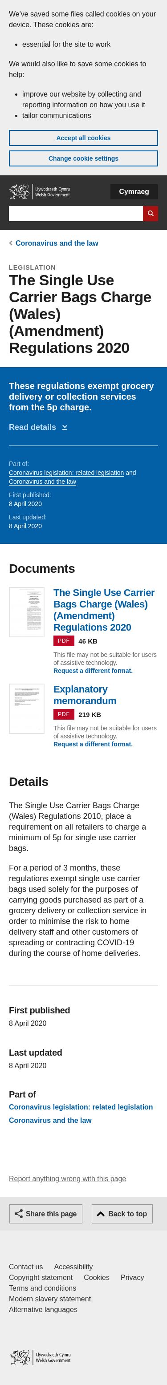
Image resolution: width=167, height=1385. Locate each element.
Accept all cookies (83, 138)
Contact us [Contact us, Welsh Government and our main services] (26, 1267)
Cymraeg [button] (134, 191)
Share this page (51, 1214)
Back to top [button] (127, 1214)
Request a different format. (93, 670)
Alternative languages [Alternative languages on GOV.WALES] (43, 1309)
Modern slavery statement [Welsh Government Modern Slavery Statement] (50, 1299)
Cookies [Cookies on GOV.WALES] (97, 1277)
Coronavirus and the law (57, 243)
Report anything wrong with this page (67, 1179)
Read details (35, 427)
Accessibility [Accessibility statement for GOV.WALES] (73, 1267)
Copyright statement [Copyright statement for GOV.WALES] (41, 1277)
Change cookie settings (83, 158)
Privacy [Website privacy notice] (132, 1277)
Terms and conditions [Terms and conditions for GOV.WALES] (42, 1288)
